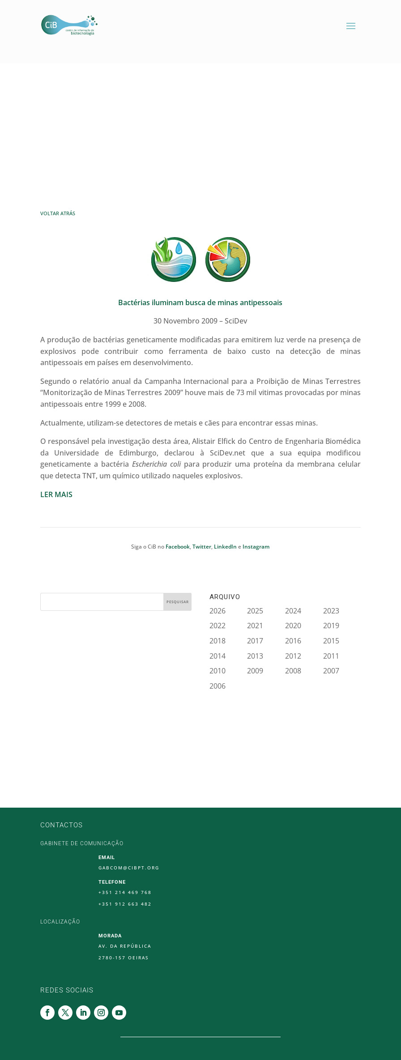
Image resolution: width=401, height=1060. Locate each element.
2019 (331, 625)
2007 (331, 671)
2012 (293, 656)
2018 (217, 641)
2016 (293, 641)
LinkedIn (225, 546)
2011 (331, 656)
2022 (217, 625)
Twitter (201, 546)
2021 (255, 625)
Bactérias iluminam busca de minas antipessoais (200, 302)
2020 (293, 625)
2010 (217, 671)
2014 (217, 656)
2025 (255, 611)
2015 (331, 641)
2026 (217, 611)
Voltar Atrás (57, 213)
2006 (217, 686)
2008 (293, 671)
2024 (293, 611)
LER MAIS (56, 494)
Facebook (178, 546)
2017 (255, 641)
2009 (255, 671)
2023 (331, 611)
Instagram (256, 546)
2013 (255, 656)
